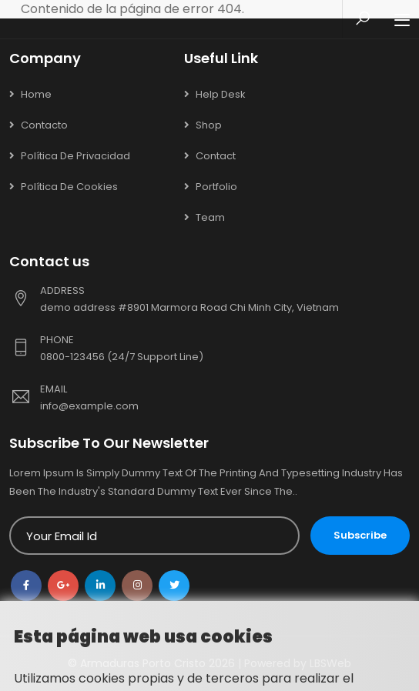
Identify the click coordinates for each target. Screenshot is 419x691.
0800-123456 (73, 356)
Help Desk (221, 94)
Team (210, 217)
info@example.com (89, 406)
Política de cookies (69, 186)
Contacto (44, 125)
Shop (209, 125)
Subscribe (360, 535)
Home (36, 94)
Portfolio (216, 186)
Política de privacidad (75, 156)
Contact (216, 156)
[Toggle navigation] (402, 21)
